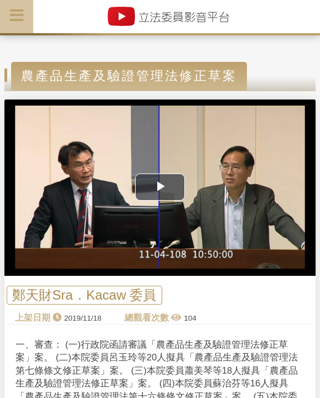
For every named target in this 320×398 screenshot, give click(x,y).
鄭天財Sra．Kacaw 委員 (84, 294)
